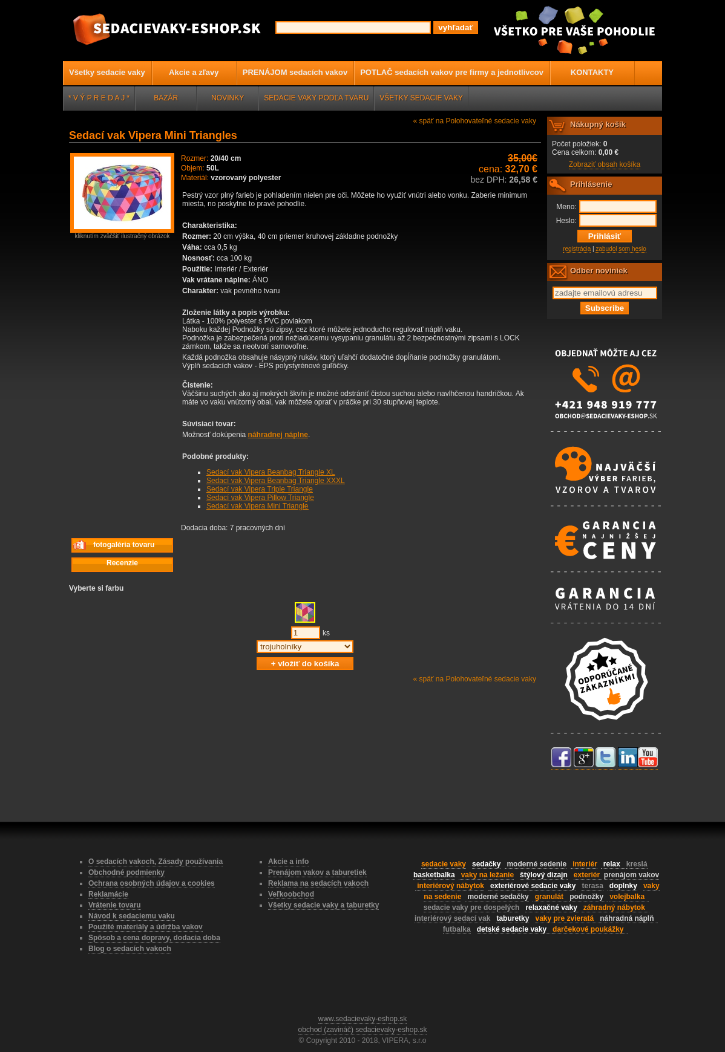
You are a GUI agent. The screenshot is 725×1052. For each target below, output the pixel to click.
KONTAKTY (592, 72)
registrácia (577, 248)
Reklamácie (108, 894)
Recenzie (122, 563)
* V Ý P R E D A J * (99, 98)
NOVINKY (227, 98)
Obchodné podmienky (126, 872)
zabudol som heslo (620, 248)
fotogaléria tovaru (113, 545)
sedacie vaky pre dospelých (472, 907)
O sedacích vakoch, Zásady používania (155, 861)
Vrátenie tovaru (114, 905)
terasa (592, 886)
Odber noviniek (599, 270)
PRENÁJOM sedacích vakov (295, 72)
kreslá (637, 864)
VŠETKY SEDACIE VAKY (421, 98)
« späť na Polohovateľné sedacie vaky (474, 121)
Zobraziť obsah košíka (605, 164)
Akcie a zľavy (193, 72)
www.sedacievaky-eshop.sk (362, 1019)
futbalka (457, 929)
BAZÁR (166, 98)
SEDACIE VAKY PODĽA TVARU (316, 98)
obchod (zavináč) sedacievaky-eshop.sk (362, 1029)
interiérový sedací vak (452, 918)
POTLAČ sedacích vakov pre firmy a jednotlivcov (451, 72)
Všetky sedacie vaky (107, 72)
